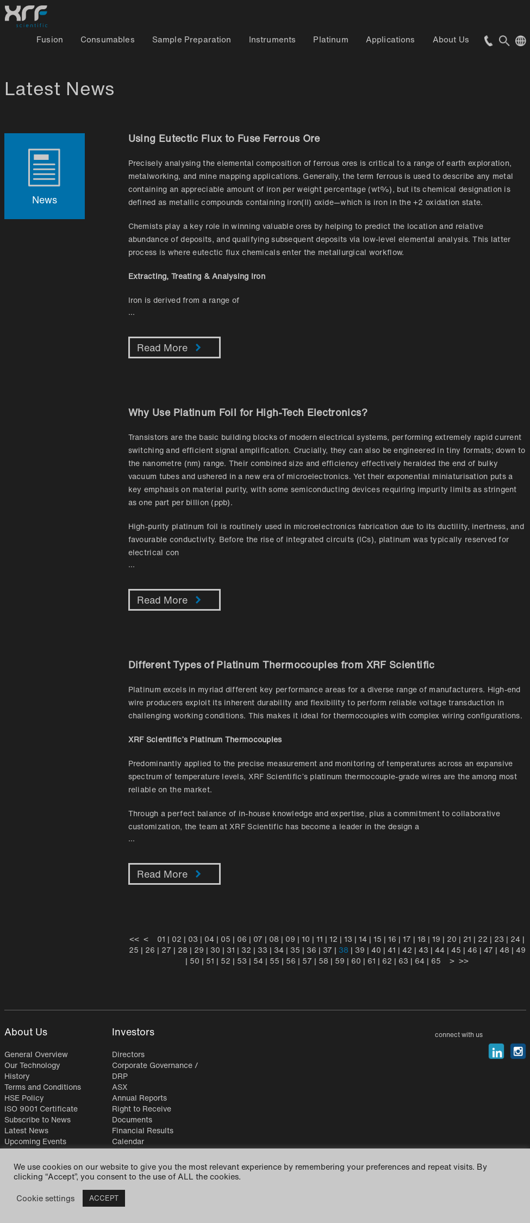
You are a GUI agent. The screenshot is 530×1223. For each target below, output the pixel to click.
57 (307, 960)
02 (177, 939)
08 (274, 939)
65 (436, 960)
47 (488, 949)
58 (323, 960)
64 (420, 960)
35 (295, 949)
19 (436, 939)
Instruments (272, 39)
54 (258, 960)
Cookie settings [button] (45, 1198)
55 (274, 960)
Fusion (49, 39)
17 (407, 939)
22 (483, 939)
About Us (451, 39)
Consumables (107, 39)
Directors (128, 1054)
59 (340, 960)
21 (467, 939)
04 (209, 939)
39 (360, 949)
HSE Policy (24, 1097)
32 (246, 949)
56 (291, 960)
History (17, 1076)
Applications (390, 39)
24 (515, 939)
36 (311, 949)
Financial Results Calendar (142, 1136)
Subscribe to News (37, 1119)
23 (499, 939)
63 (403, 960)
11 (319, 939)
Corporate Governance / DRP (155, 1070)
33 (262, 949)
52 (225, 960)
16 (392, 939)
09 (290, 939)
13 (348, 939)
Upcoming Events (35, 1141)
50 (194, 960)
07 (258, 939)
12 (333, 939)
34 (279, 949)
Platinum (330, 39)
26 (150, 949)
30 (215, 949)
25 (134, 949)
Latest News (26, 1130)
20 (452, 939)
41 (392, 949)
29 (199, 949)
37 (327, 949)
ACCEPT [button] (104, 1198)
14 (363, 939)
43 (423, 949)
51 (210, 960)
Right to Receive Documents (141, 1114)
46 (472, 949)
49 (521, 949)
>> (464, 960)
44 (440, 949)
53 (242, 960)
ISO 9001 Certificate (41, 1108)
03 (193, 939)
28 (183, 949)
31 (231, 949)
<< (134, 939)
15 (377, 939)
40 (376, 949)
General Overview (36, 1054)
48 (504, 949)
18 (421, 939)
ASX (120, 1086)
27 (166, 949)
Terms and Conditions (42, 1086)
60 (356, 960)
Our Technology (32, 1065)
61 (371, 960)
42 (407, 949)
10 (306, 939)
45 (456, 949)
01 (161, 939)
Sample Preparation (192, 39)
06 (242, 939)
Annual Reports (139, 1097)
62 (387, 960)
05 (225, 939)
